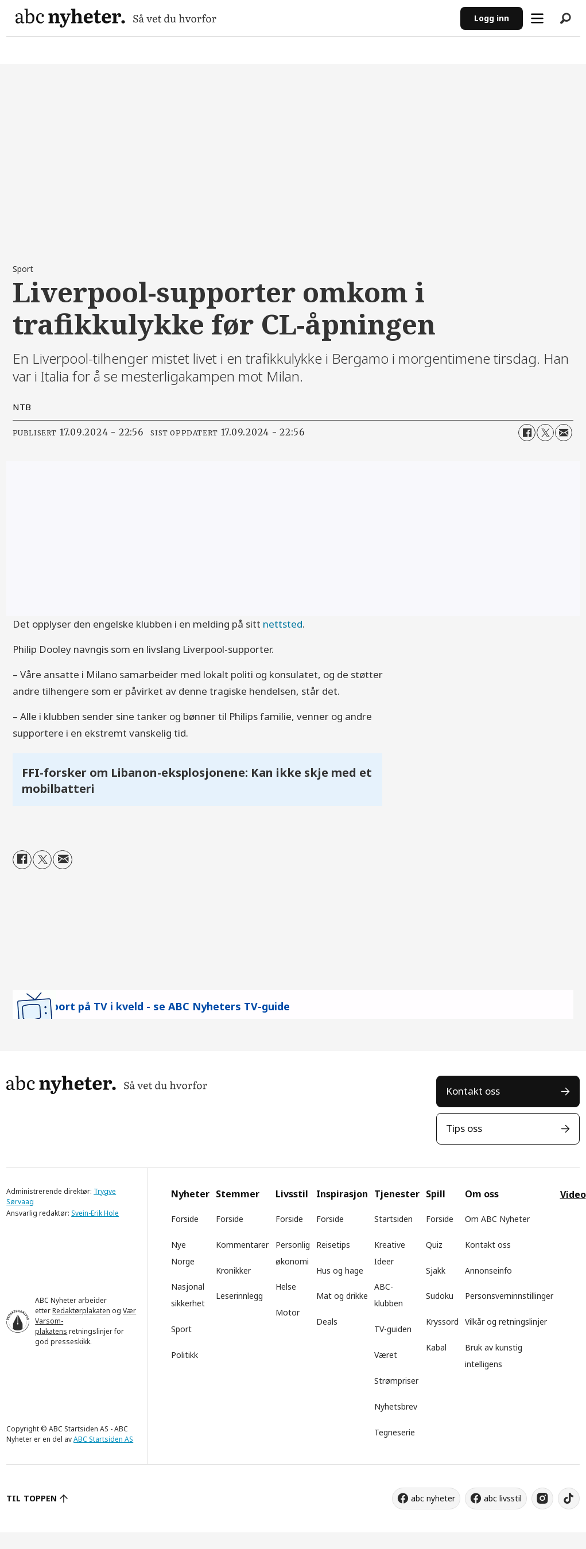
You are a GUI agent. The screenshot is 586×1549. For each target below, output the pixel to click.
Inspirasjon (342, 1194)
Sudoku (439, 1295)
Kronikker (233, 1270)
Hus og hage (339, 1270)
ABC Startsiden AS (103, 1439)
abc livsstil (503, 1498)
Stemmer (237, 1194)
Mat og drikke (342, 1295)
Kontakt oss (473, 1090)
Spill (435, 1194)
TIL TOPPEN (31, 1498)
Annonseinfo (488, 1270)
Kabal (436, 1347)
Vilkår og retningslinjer (506, 1321)
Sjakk (435, 1270)
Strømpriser (396, 1380)
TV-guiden (393, 1329)
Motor (287, 1312)
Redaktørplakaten (81, 1311)
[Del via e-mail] (563, 432)
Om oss (482, 1194)
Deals (326, 1321)
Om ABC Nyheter (497, 1218)
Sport (181, 1329)
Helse (285, 1286)
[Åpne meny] (537, 18)
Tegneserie (394, 1432)
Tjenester (397, 1194)
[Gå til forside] (115, 18)
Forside (185, 1218)
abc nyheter (433, 1498)
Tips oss (464, 1128)
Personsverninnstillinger (509, 1295)
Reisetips (333, 1244)
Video (573, 1194)
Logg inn (491, 18)
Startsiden (393, 1218)
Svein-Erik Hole (95, 1213)
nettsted (282, 624)
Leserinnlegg (239, 1295)
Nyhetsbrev (395, 1406)
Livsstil (291, 1194)
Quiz (434, 1244)
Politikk (184, 1354)
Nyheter (190, 1194)
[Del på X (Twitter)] (545, 432)
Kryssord (442, 1321)
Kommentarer (242, 1244)
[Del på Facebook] (526, 432)
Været (385, 1354)
